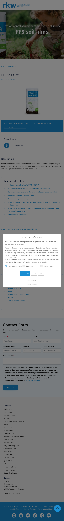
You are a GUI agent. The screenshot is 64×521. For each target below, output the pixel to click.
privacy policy (13, 257)
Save (41, 273)
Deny (34, 273)
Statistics (28, 266)
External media (47, 266)
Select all (25, 273)
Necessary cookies (13, 266)
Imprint (29, 285)
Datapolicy (34, 285)
